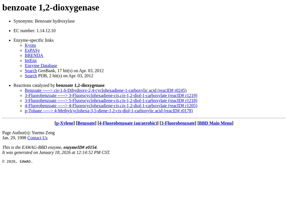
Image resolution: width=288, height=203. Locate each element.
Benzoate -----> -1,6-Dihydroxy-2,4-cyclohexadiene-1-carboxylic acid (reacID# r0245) (105, 90)
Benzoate (86, 123)
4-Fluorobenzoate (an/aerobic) (128, 123)
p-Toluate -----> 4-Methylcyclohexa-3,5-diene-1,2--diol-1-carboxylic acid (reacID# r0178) (109, 110)
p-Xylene (64, 123)
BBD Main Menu (215, 123)
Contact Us (37, 137)
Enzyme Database (41, 65)
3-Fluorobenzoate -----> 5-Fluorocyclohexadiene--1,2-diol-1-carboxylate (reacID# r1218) (111, 100)
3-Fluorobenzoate (178, 123)
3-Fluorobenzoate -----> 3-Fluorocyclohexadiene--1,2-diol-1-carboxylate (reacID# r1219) (111, 95)
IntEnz (31, 60)
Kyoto (30, 45)
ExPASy (32, 50)
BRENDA (34, 55)
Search (31, 70)
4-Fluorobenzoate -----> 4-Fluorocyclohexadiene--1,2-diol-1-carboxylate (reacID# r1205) (111, 105)
